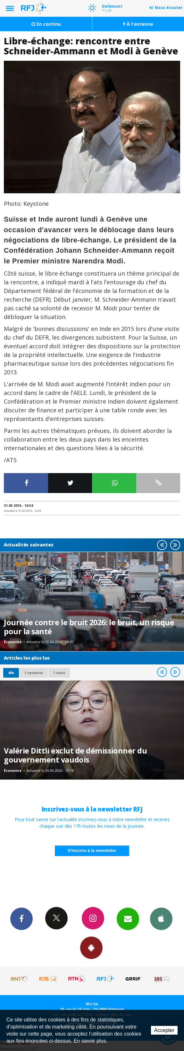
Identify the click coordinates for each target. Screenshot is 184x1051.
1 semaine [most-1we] (33, 672)
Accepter (164, 1030)
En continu (46, 24)
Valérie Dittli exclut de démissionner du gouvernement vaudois (75, 755)
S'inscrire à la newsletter (92, 850)
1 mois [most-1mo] (59, 672)
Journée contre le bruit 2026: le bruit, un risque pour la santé (89, 626)
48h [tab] (11, 672)
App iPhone (161, 918)
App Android (91, 947)
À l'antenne (138, 24)
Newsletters (128, 918)
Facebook (21, 918)
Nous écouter (169, 7)
